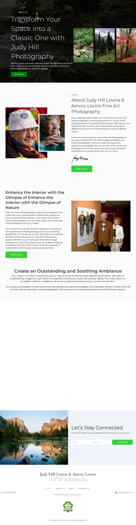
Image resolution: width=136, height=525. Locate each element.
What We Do (59, 7)
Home (32, 7)
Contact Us (52, 12)
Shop (39, 12)
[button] (73, 9)
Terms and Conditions (62, 495)
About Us (43, 7)
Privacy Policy (76, 495)
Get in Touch (19, 74)
